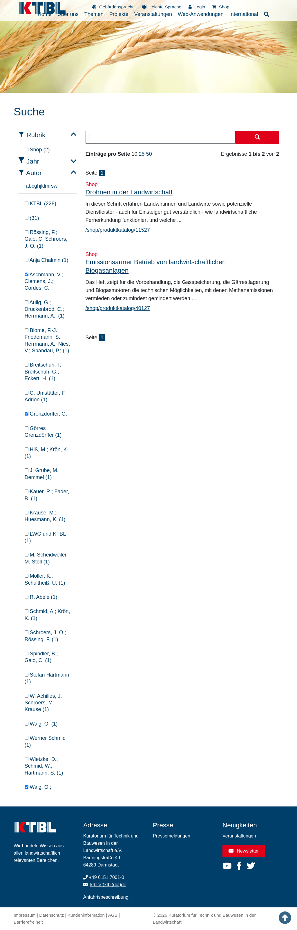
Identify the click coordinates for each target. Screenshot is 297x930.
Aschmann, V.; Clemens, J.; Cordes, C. (44, 281)
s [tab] (52, 186)
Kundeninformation (86, 915)
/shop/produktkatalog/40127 (118, 308)
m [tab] (47, 186)
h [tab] (38, 186)
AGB (112, 915)
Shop (221, 6)
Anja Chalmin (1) (46, 260)
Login (198, 6)
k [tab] (42, 186)
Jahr (32, 161)
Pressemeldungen (171, 835)
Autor (34, 173)
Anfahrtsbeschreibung (105, 897)
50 (149, 154)
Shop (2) (37, 150)
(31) (32, 218)
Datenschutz (51, 915)
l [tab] (44, 186)
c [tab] (33, 186)
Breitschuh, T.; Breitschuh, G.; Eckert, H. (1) (44, 371)
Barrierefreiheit (28, 922)
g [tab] (35, 186)
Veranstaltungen (239, 835)
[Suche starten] (257, 137)
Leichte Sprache (166, 6)
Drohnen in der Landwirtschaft (129, 192)
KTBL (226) (40, 203)
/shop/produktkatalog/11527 (118, 230)
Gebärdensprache (117, 6)
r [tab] (50, 186)
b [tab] (30, 186)
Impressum (25, 915)
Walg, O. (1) (41, 724)
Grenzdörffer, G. (46, 414)
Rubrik (35, 135)
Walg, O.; (38, 787)
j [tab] (40, 186)
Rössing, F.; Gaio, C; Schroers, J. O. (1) (46, 239)
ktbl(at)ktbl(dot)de (108, 884)
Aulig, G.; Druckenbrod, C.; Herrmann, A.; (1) (45, 309)
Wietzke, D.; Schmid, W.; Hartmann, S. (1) (44, 766)
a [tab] (27, 186)
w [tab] (55, 186)
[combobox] (161, 137)
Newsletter (244, 851)
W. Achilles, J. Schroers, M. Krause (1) (43, 703)
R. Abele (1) (41, 597)
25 (142, 154)
